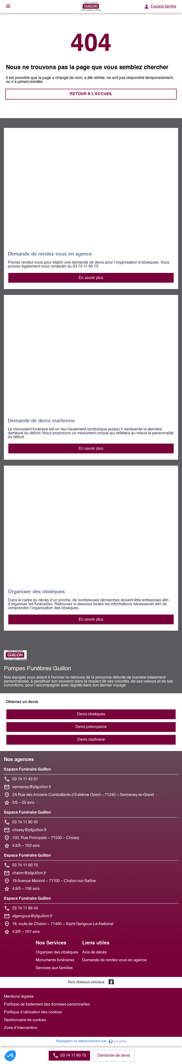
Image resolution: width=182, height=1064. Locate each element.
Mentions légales (19, 997)
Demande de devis (113, 1056)
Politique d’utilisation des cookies (33, 1012)
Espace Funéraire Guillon (27, 770)
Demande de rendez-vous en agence (114, 960)
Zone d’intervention (20, 1028)
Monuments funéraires (55, 960)
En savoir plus (91, 278)
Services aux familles (54, 968)
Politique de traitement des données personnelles (47, 1005)
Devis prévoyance (91, 727)
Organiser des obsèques (57, 952)
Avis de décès (94, 952)
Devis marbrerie (91, 740)
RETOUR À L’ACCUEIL (91, 94)
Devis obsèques (91, 714)
